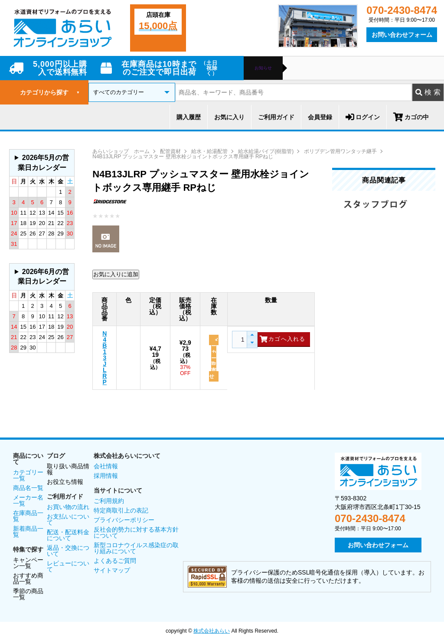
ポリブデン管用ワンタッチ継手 (340, 151)
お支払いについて (68, 519)
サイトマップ (112, 570)
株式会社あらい (211, 631)
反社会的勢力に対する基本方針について (136, 532)
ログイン (363, 117)
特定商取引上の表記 (121, 510)
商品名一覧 (28, 487)
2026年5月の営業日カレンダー (43, 162)
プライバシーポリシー (124, 519)
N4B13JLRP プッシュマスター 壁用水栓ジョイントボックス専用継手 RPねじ (182, 156)
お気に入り (229, 117)
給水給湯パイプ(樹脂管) (266, 151)
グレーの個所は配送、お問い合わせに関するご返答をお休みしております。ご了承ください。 (42, 163)
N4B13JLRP (104, 357)
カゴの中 (411, 117)
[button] (252, 335)
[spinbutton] (241, 339)
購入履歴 (188, 117)
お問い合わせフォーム (402, 34)
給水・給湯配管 (209, 151)
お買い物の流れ (68, 506)
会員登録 (320, 117)
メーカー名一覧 (28, 500)
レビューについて (68, 566)
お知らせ (263, 68)
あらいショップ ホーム (121, 151)
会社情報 (106, 466)
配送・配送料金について (68, 535)
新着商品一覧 (28, 531)
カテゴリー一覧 (28, 475)
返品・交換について (68, 550)
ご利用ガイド (276, 117)
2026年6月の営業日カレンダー (43, 276)
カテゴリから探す (50, 92)
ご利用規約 (109, 500)
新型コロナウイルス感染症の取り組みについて (136, 548)
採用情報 (106, 475)
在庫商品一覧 (28, 515)
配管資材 (170, 151)
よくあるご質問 (115, 560)
